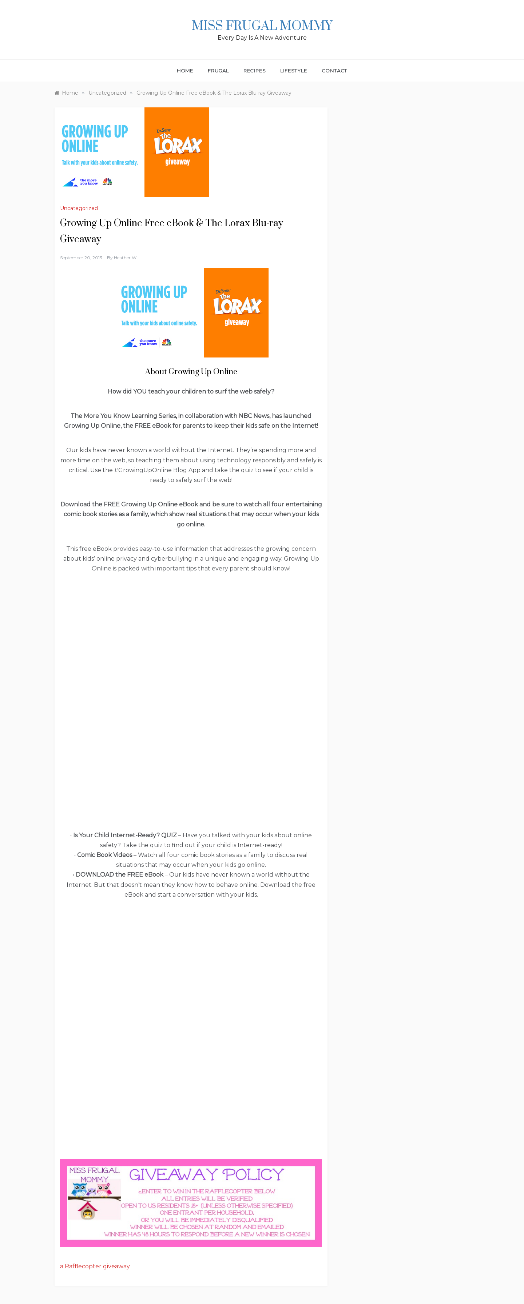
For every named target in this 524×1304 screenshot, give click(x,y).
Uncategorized (79, 208)
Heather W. (126, 257)
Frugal (218, 71)
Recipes (254, 71)
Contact (335, 71)
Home (185, 71)
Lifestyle (293, 71)
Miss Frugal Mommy (262, 26)
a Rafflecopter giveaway (95, 1266)
